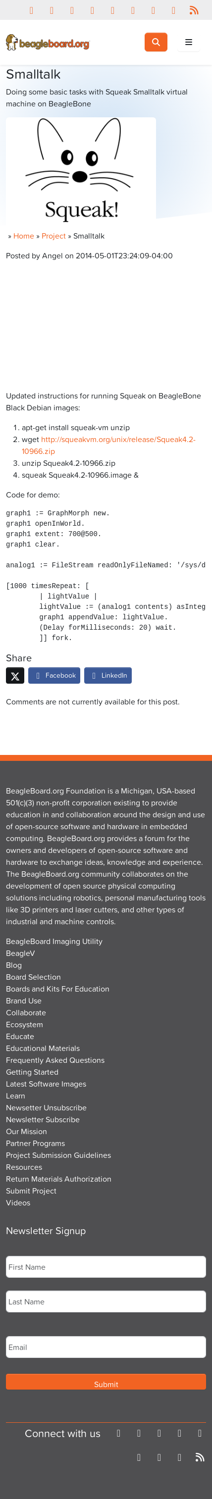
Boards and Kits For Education (57, 988)
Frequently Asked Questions (55, 1059)
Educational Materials (43, 1048)
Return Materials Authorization (58, 1178)
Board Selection (33, 976)
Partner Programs (35, 1143)
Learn (15, 1095)
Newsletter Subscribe (43, 1119)
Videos (18, 1202)
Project (54, 235)
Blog (14, 964)
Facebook (54, 675)
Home (23, 235)
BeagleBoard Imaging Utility (54, 941)
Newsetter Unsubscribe (46, 1107)
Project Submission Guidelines (58, 1154)
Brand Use (24, 1000)
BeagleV (20, 953)
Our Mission (26, 1131)
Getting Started (32, 1071)
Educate (20, 1036)
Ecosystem (24, 1024)
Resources (24, 1166)
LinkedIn (108, 675)
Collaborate (26, 1012)
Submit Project (31, 1190)
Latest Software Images (46, 1083)
